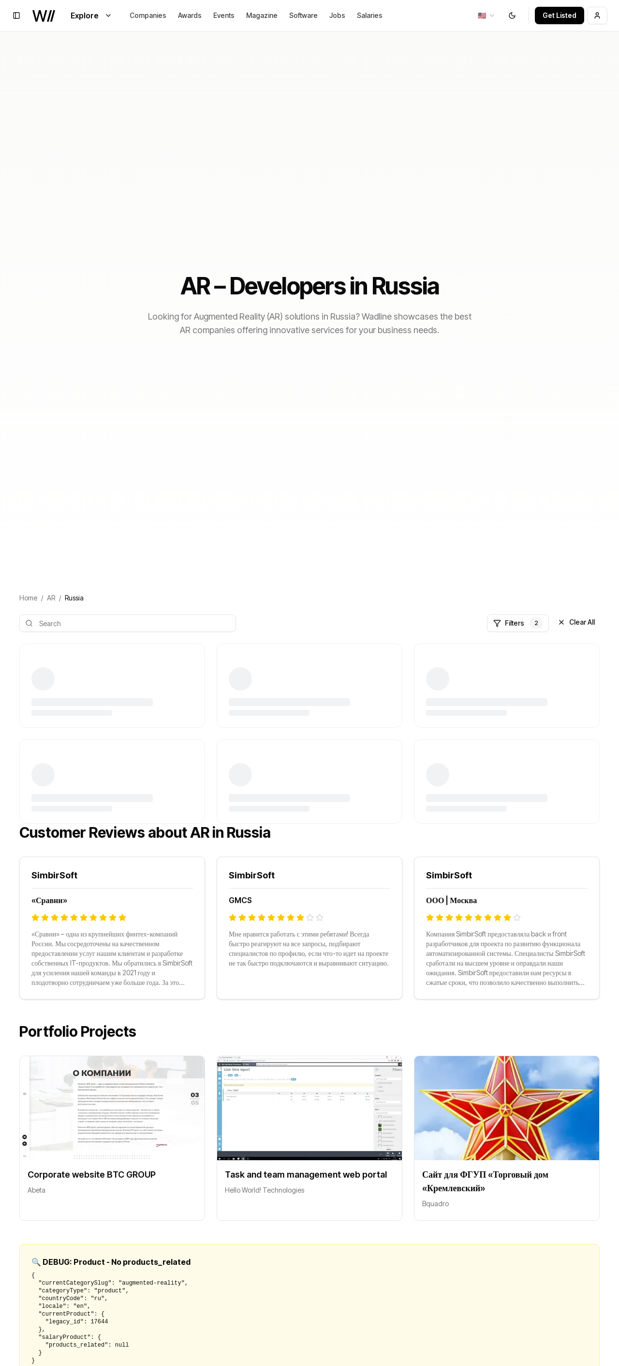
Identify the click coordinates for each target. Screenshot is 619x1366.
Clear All (576, 622)
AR (51, 598)
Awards (190, 15)
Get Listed (559, 15)
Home (28, 598)
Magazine (262, 15)
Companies (148, 15)
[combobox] (486, 15)
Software (303, 15)
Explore (91, 15)
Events (224, 15)
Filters (518, 623)
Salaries (370, 15)
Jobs (337, 15)
